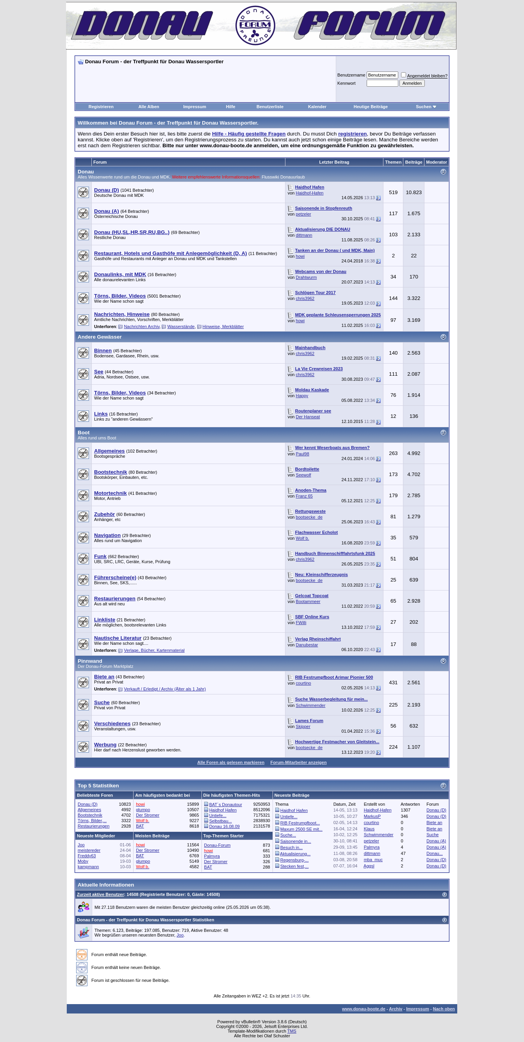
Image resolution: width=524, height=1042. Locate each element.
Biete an (434, 822)
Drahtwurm (306, 277)
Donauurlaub (292, 177)
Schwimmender (311, 705)
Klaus (369, 828)
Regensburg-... (294, 860)
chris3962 (305, 298)
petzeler (303, 214)
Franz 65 (304, 496)
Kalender (317, 106)
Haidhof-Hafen (310, 193)
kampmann (88, 866)
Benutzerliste (270, 106)
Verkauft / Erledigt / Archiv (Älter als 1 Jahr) (165, 689)
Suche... (288, 835)
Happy (302, 395)
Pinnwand (90, 661)
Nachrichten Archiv (141, 326)
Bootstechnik (90, 815)
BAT (140, 826)
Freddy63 (87, 855)
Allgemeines (89, 809)
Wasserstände (181, 326)
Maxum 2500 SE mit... (301, 829)
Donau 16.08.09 (224, 826)
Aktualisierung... (295, 853)
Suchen (423, 106)
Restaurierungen (93, 826)
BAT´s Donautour (225, 804)
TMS (291, 1031)
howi (300, 256)
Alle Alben (148, 106)
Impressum (194, 106)
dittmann (304, 235)
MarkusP (372, 816)
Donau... (434, 853)
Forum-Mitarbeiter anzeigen (298, 762)
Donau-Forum (217, 845)
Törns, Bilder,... (92, 820)
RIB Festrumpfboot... (300, 823)
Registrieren (101, 106)
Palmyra (372, 847)
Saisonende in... (295, 841)
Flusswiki (271, 177)
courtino (303, 683)
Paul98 (302, 453)
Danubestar (307, 644)
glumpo (143, 809)
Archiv (395, 1008)
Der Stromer (147, 815)
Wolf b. (302, 538)
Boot (83, 432)
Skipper (303, 726)
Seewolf (303, 475)
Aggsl (369, 866)
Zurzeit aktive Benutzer (100, 894)
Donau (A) (436, 841)
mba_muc (373, 859)
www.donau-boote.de (363, 1008)
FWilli (301, 622)
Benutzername (351, 75)
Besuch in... (291, 847)
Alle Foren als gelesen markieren (230, 762)
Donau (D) (88, 804)
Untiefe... (217, 815)
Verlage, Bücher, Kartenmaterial (154, 650)
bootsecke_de (309, 517)
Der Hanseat (308, 416)
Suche (432, 834)
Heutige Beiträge (371, 106)
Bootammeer (308, 601)
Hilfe (230, 106)
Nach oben (444, 1008)
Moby (83, 861)
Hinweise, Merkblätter (223, 326)
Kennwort (346, 83)
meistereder (89, 850)
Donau (86, 172)
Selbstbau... (220, 821)
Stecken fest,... (294, 866)
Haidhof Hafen (223, 810)
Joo (81, 844)
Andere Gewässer (100, 337)
